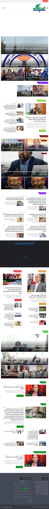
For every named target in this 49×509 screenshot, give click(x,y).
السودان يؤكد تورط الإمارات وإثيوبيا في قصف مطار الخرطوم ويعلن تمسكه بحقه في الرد (36, 119)
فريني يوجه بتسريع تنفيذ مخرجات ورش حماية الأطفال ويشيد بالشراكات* (10, 114)
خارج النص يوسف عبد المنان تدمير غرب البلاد (37, 188)
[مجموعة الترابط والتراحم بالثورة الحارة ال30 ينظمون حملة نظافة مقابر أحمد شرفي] (20, 219)
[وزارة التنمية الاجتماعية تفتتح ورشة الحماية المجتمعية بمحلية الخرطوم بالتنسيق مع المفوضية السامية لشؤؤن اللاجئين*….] (20, 128)
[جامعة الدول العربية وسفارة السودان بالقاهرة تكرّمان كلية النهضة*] (42, 219)
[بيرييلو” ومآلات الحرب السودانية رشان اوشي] (35, 390)
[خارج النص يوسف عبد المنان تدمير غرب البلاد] (36, 183)
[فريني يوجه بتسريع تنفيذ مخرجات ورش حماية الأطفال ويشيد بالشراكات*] (20, 113)
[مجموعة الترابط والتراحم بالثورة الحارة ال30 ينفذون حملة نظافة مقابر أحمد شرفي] (18, 323)
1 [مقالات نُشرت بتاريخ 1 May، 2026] (17, 485)
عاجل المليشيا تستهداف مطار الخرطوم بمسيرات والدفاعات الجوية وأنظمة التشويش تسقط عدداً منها (25, 48)
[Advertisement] (24, 24)
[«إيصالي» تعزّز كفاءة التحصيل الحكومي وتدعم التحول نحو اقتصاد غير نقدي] (12, 145)
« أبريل (30, 501)
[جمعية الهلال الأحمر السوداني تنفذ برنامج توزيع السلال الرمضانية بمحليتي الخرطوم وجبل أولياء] (12, 279)
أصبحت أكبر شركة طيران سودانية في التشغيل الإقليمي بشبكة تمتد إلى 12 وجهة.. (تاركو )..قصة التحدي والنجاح (9, 317)
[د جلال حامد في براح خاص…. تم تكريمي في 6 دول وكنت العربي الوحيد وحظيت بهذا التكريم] (20, 443)
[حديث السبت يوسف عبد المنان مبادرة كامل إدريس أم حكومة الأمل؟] (12, 183)
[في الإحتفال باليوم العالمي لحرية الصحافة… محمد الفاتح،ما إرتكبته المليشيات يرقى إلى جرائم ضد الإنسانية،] (20, 120)
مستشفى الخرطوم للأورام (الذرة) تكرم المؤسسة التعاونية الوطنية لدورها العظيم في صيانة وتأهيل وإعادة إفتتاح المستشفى (8, 307)
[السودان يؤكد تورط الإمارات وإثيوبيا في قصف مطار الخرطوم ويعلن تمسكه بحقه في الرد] (35, 109)
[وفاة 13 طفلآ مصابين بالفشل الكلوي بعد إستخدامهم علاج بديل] (24, 91)
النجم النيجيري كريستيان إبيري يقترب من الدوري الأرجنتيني (33, 316)
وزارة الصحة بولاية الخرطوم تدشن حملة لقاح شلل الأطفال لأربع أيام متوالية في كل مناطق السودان (25, 346)
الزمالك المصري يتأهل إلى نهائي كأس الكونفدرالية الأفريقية (33, 310)
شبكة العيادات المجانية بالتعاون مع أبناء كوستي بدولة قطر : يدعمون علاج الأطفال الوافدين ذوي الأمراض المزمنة (40, 92)
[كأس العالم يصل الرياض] (42, 322)
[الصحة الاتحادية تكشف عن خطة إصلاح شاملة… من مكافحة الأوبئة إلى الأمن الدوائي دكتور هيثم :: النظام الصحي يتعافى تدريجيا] (12, 371)
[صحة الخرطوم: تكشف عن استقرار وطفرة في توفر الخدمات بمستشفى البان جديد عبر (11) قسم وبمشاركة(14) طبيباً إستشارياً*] (36, 371)
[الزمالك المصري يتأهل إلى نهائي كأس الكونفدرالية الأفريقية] (42, 309)
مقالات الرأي (44, 153)
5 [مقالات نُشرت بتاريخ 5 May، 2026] (25, 488)
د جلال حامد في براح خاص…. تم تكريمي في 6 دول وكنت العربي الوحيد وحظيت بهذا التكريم (9, 444)
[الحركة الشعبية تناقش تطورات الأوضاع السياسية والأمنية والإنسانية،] (36, 74)
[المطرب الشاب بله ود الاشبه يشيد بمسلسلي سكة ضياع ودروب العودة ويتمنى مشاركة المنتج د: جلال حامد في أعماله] (42, 235)
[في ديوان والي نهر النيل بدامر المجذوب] (20, 431)
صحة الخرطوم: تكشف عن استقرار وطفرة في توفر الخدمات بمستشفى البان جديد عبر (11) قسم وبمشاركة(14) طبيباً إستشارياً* (37, 375)
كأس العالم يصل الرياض (34, 322)
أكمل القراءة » (42, 130)
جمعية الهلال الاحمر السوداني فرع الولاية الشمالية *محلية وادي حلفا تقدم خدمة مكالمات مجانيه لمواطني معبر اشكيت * (14, 78)
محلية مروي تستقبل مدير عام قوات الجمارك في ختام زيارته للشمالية (32, 444)
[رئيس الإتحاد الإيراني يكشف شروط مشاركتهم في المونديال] (36, 283)
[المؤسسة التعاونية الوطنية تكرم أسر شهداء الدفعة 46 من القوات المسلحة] (20, 203)
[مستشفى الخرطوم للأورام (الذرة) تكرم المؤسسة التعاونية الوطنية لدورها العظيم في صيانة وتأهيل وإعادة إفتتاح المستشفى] (18, 305)
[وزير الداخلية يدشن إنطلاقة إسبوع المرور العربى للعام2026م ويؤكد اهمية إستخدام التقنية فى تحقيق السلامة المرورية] (20, 105)
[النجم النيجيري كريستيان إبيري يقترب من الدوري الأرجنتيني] (42, 315)
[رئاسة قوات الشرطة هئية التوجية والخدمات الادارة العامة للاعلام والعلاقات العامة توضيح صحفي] (24, 60)
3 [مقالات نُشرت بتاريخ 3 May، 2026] (30, 488)
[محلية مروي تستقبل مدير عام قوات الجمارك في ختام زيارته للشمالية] (42, 443)
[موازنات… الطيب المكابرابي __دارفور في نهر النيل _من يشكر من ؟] (36, 145)
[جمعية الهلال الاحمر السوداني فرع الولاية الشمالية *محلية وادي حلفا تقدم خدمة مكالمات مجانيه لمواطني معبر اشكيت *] (12, 74)
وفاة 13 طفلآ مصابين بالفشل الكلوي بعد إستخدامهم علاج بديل (25, 93)
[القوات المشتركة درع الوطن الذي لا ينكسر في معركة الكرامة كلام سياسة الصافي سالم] (24, 164)
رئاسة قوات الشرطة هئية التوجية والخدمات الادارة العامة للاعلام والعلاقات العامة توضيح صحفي (26, 65)
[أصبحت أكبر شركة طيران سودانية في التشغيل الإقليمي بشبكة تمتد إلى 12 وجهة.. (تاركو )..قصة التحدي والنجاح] (18, 314)
